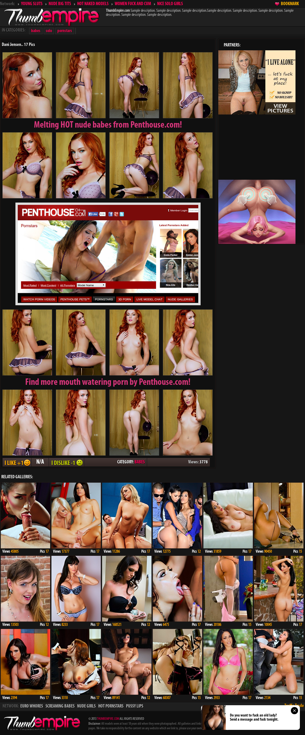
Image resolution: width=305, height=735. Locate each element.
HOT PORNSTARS (110, 706)
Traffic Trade (294, 705)
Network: (7, 4)
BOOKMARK (290, 4)
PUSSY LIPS (134, 706)
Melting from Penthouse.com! (108, 125)
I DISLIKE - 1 (66, 462)
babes (35, 31)
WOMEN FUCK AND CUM (133, 4)
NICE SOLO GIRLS (170, 4)
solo (49, 31)
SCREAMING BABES (60, 706)
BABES (139, 462)
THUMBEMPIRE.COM (108, 719)
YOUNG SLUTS (31, 4)
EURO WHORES (31, 706)
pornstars (64, 31)
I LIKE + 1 (17, 462)
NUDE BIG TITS (60, 4)
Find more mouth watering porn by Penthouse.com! (108, 382)
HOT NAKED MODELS (93, 4)
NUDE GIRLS (86, 706)
